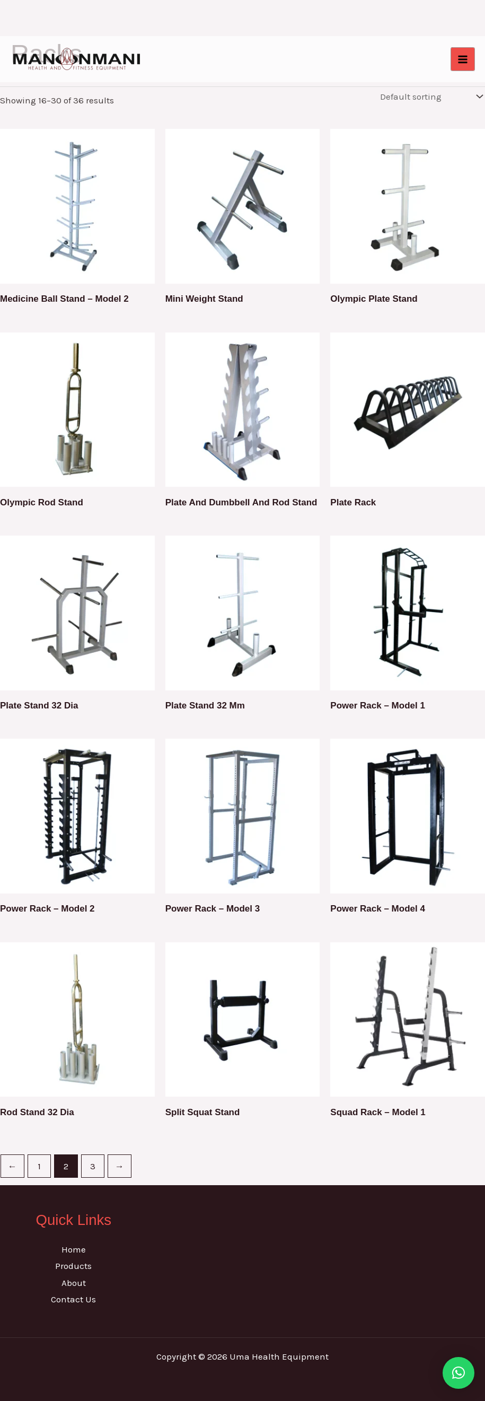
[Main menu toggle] (462, 59)
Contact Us (73, 1299)
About (73, 1282)
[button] (458, 1372)
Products (73, 1265)
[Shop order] (430, 97)
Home (73, 1249)
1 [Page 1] (39, 1166)
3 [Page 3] (92, 1166)
